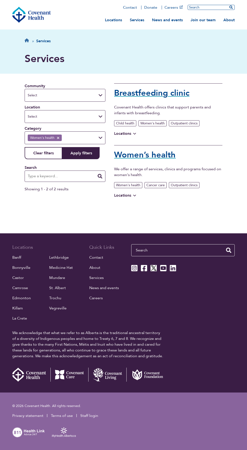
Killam (17, 308)
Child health (125, 123)
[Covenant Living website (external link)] (107, 375)
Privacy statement (27, 415)
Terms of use (62, 415)
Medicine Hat (61, 267)
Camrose (20, 288)
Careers (174, 7)
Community (35, 86)
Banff (16, 257)
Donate (150, 7)
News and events (167, 20)
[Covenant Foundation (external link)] (145, 375)
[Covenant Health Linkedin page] (173, 268)
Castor (18, 277)
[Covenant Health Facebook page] (144, 268)
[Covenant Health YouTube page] (163, 268)
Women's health (152, 123)
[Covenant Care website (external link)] (69, 375)
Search (31, 167)
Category (33, 128)
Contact (130, 7)
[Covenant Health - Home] (31, 375)
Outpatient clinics (184, 123)
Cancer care (155, 185)
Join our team (203, 20)
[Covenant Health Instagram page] (134, 268)
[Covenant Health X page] (154, 268)
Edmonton (21, 298)
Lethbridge (59, 257)
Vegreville (58, 308)
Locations (113, 20)
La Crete (19, 318)
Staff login (89, 415)
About (229, 20)
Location (32, 107)
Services (137, 20)
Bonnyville (21, 267)
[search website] (231, 7)
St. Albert (57, 288)
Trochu (55, 298)
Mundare (57, 277)
